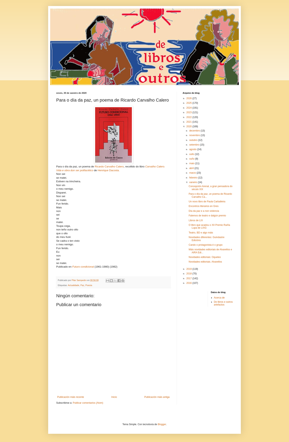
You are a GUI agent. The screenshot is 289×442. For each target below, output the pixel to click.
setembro (194, 144)
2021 (189, 121)
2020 (189, 126)
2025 (189, 103)
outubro (193, 140)
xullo (192, 154)
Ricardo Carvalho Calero (109, 166)
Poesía (88, 285)
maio (192, 163)
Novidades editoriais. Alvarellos (205, 261)
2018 (189, 273)
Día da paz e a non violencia (204, 211)
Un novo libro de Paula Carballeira (207, 201)
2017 (189, 278)
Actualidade (73, 285)
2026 (189, 98)
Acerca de (219, 297)
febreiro (193, 177)
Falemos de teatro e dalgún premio (207, 215)
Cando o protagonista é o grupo (206, 244)
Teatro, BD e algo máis (201, 232)
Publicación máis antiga (157, 397)
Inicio (114, 397)
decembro (195, 130)
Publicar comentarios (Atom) (88, 402)
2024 (189, 107)
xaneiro (193, 182)
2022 (189, 117)
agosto (193, 149)
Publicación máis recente (70, 397)
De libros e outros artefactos (223, 303)
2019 (189, 269)
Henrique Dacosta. (109, 170)
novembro (195, 135)
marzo (193, 172)
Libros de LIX (196, 220)
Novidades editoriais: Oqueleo (205, 257)
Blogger (162, 424)
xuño (192, 158)
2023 (189, 112)
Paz (82, 285)
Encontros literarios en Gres (204, 206)
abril (191, 168)
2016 (189, 283)
